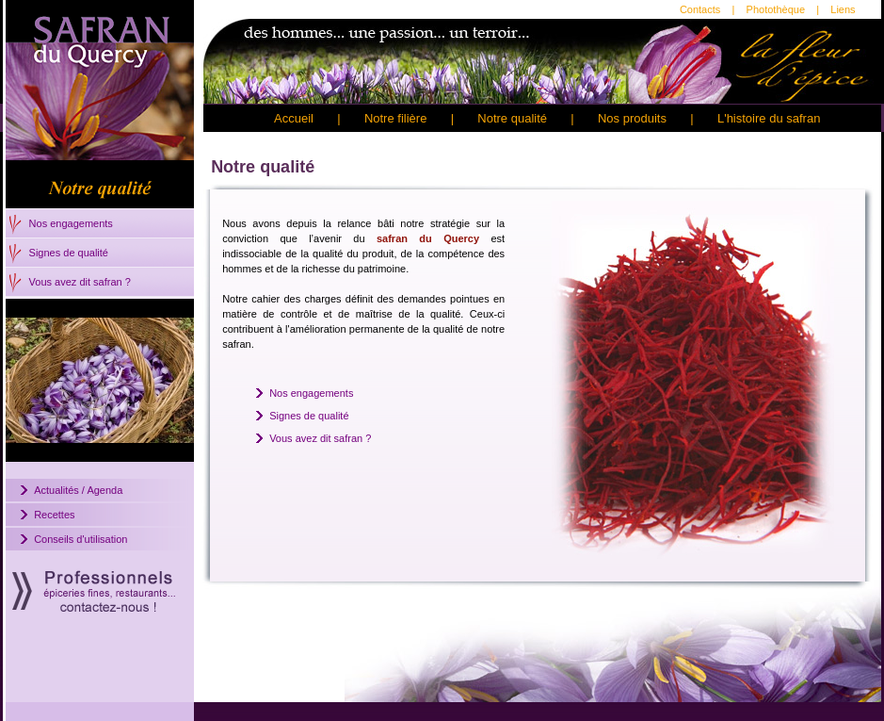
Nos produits (632, 118)
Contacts (700, 9)
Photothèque (776, 9)
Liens (842, 9)
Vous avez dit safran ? (80, 281)
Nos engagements (71, 223)
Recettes (54, 514)
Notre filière (395, 118)
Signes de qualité (68, 252)
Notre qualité (512, 118)
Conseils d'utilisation (80, 539)
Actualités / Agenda (78, 490)
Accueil (293, 118)
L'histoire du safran (768, 118)
